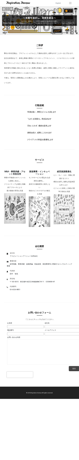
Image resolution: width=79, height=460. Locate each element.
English (58, 3)
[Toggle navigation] (70, 3)
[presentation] (20, 375)
